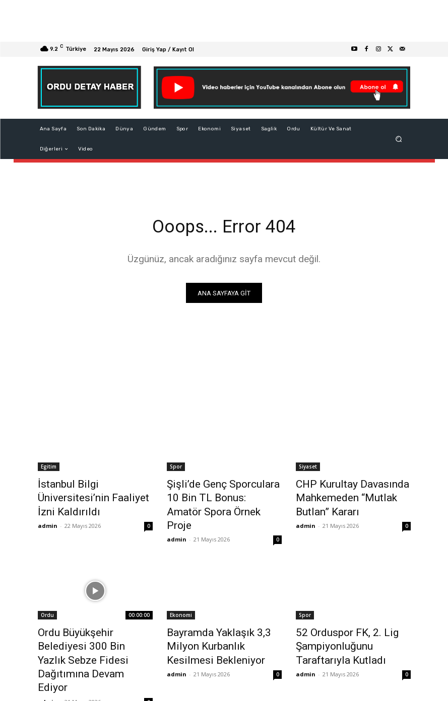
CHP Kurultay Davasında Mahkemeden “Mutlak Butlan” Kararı (350, 497)
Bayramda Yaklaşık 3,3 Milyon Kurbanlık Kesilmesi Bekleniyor (224, 618)
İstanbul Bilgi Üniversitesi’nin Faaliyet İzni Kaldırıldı (91, 491)
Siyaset (308, 469)
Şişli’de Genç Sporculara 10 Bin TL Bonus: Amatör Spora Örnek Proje (220, 497)
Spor (176, 469)
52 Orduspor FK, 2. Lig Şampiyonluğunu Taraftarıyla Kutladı (350, 623)
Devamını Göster (224, 669)
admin (47, 509)
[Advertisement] (224, 21)
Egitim (48, 469)
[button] (398, 139)
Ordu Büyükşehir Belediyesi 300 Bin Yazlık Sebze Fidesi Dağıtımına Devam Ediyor (89, 623)
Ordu (47, 595)
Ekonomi (181, 595)
